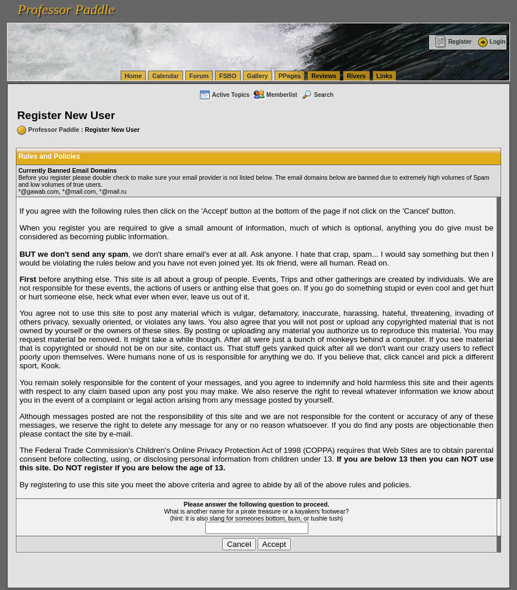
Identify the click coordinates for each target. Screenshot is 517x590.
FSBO (228, 75)
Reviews (323, 75)
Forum (199, 75)
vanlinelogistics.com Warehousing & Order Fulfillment (190, 16)
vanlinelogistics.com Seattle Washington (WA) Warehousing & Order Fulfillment (329, 5)
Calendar (165, 75)
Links (385, 75)
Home (133, 75)
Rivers (356, 75)
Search (317, 95)
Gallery (257, 75)
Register (453, 42)
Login (490, 42)
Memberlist (275, 95)
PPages (290, 75)
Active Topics (224, 95)
